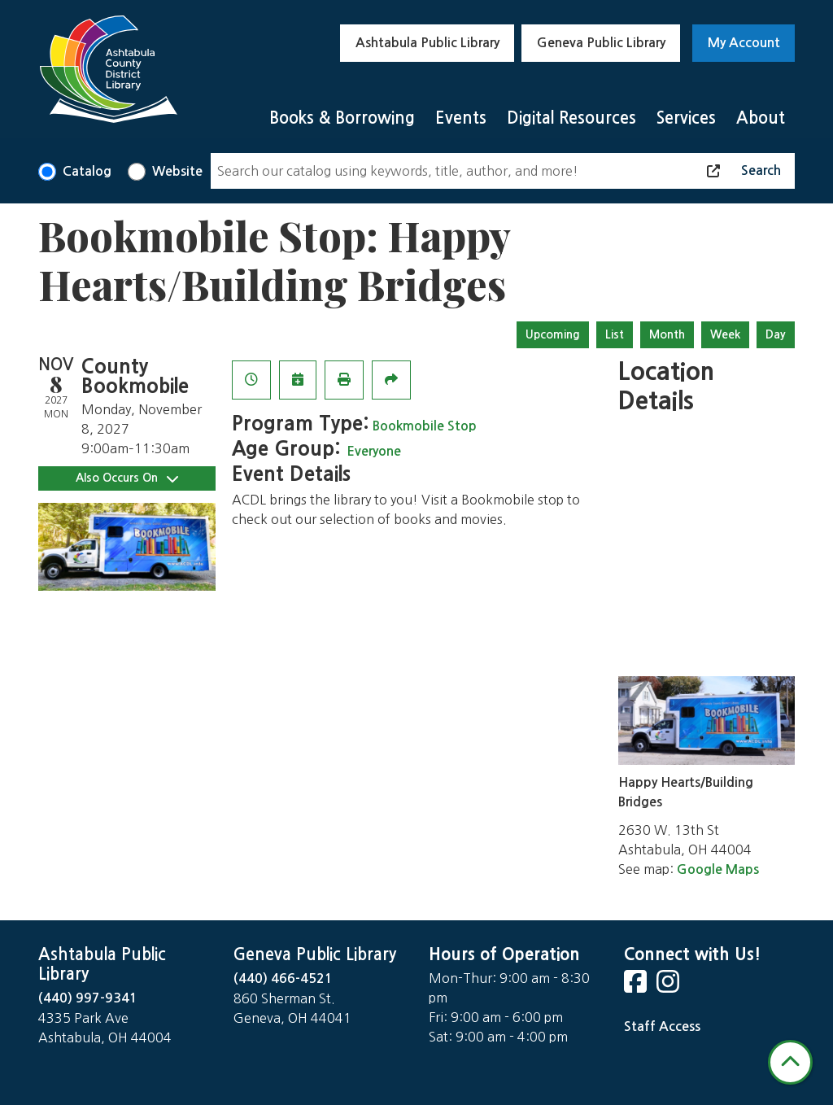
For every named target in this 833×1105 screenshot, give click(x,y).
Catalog (87, 171)
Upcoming (553, 334)
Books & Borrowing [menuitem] (342, 118)
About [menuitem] (760, 118)
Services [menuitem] (686, 118)
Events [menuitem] (460, 118)
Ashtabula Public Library (427, 43)
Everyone (374, 451)
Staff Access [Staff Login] (662, 1026)
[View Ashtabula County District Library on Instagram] (669, 987)
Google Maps (718, 869)
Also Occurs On (127, 478)
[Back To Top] (790, 1062)
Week (725, 334)
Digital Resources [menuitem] (571, 118)
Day (775, 334)
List (614, 334)
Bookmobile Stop (425, 426)
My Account (744, 43)
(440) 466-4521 (283, 978)
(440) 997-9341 (87, 998)
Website (177, 171)
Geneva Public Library (601, 43)
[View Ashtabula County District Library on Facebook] (637, 987)
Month (667, 334)
